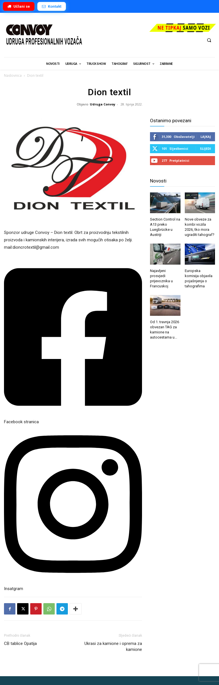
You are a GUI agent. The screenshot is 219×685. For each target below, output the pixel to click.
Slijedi (205, 148)
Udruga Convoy (102, 104)
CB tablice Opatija (20, 643)
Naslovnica (13, 75)
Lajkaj (205, 136)
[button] (209, 40)
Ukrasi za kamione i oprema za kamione (113, 646)
